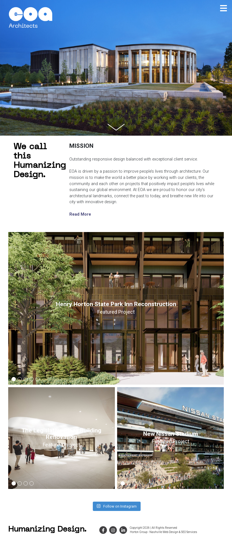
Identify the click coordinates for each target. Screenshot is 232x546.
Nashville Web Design (163, 532)
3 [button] (26, 380)
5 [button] (37, 380)
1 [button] (14, 380)
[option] (116, 308)
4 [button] (32, 380)
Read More (80, 214)
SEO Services (189, 532)
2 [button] (20, 380)
